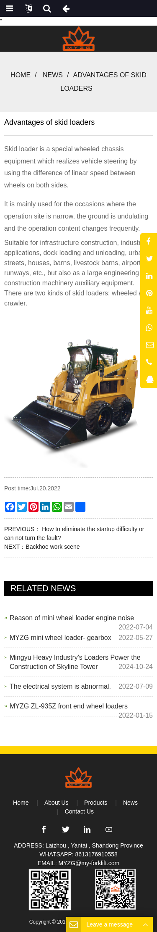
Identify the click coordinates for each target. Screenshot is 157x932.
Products (95, 802)
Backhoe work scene (53, 546)
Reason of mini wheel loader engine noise (72, 617)
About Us (56, 802)
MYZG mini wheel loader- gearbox (60, 637)
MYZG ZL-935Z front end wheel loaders (69, 706)
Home (20, 75)
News (53, 75)
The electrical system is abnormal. (60, 686)
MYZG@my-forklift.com (89, 863)
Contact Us (79, 811)
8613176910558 (96, 854)
